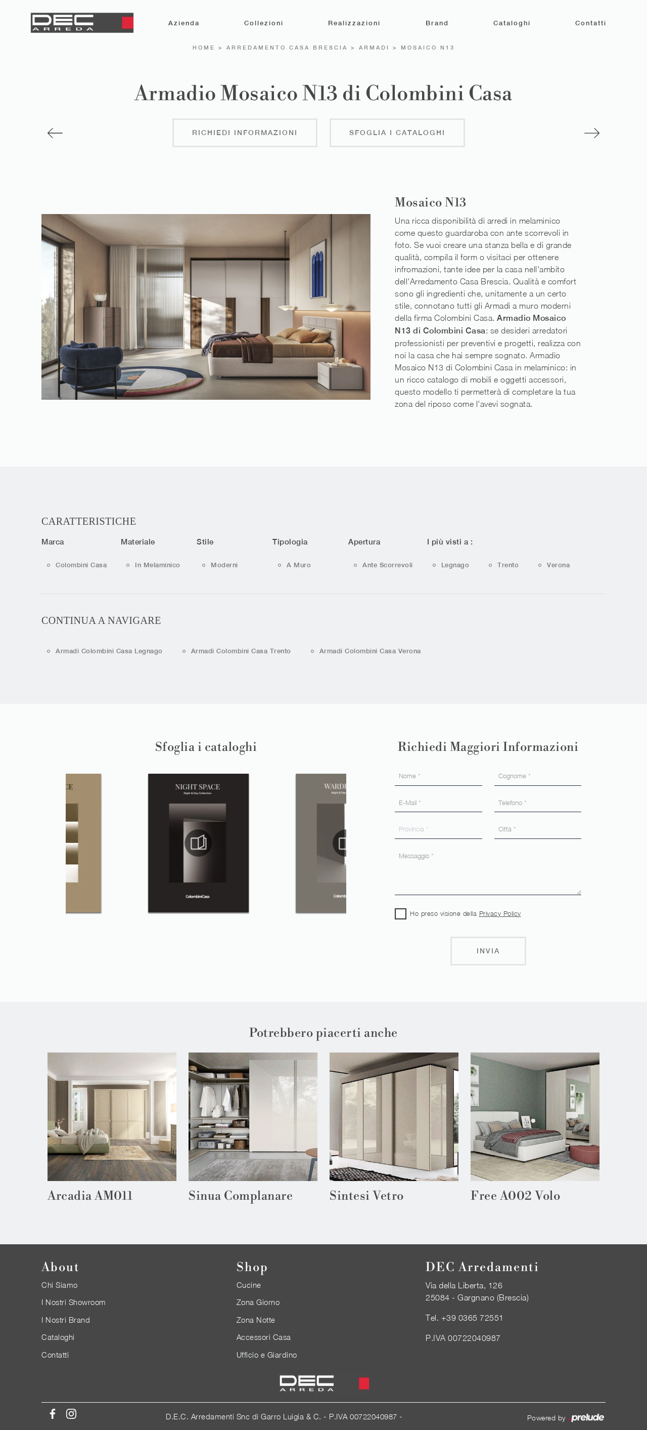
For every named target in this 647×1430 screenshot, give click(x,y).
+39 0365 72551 (472, 1317)
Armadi (374, 47)
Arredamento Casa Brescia (287, 47)
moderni (224, 564)
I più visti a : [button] (450, 541)
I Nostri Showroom (73, 1301)
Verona (558, 564)
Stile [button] (205, 541)
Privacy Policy (500, 913)
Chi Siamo (59, 1284)
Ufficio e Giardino (267, 1354)
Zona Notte (256, 1319)
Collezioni (264, 22)
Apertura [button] (364, 541)
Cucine (249, 1284)
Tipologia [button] (290, 541)
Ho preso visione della (465, 913)
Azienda (184, 22)
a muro (299, 564)
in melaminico (157, 564)
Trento (508, 564)
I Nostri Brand (65, 1319)
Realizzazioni (354, 22)
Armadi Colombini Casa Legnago (109, 650)
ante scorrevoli (387, 564)
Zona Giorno (258, 1301)
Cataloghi (512, 22)
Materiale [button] (138, 541)
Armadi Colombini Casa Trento (241, 650)
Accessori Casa (264, 1336)
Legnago (455, 564)
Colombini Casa (81, 564)
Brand (437, 22)
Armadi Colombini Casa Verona (370, 650)
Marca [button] (52, 541)
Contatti (591, 22)
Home (204, 47)
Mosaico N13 (428, 47)
